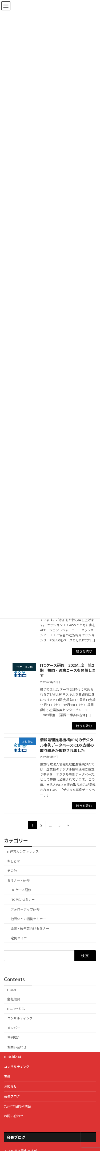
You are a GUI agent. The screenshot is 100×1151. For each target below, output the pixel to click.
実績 (7, 1077)
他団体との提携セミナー (28, 919)
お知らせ (10, 1086)
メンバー (13, 1028)
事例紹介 (13, 1037)
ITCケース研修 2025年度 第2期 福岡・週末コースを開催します (68, 670)
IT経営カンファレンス (23, 852)
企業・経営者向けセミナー (30, 929)
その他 (12, 871)
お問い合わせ (16, 1047)
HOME (12, 990)
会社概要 (13, 999)
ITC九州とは (16, 1009)
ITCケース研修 (21, 890)
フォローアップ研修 (25, 909)
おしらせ (13, 861)
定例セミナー (20, 938)
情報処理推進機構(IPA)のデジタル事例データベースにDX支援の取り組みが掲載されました (67, 745)
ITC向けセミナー (23, 900)
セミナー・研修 (18, 880)
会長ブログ (12, 1096)
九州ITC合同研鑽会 (17, 1106)
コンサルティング (20, 1018)
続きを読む (84, 651)
